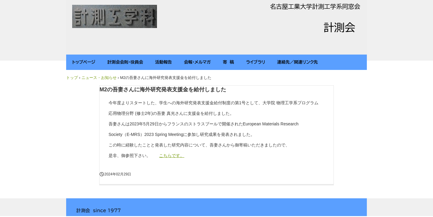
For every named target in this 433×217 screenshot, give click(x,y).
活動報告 (163, 62)
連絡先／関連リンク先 (297, 62)
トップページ (83, 62)
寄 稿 (228, 62)
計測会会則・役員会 (125, 62)
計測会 (114, 17)
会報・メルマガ (197, 62)
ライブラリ (255, 62)
